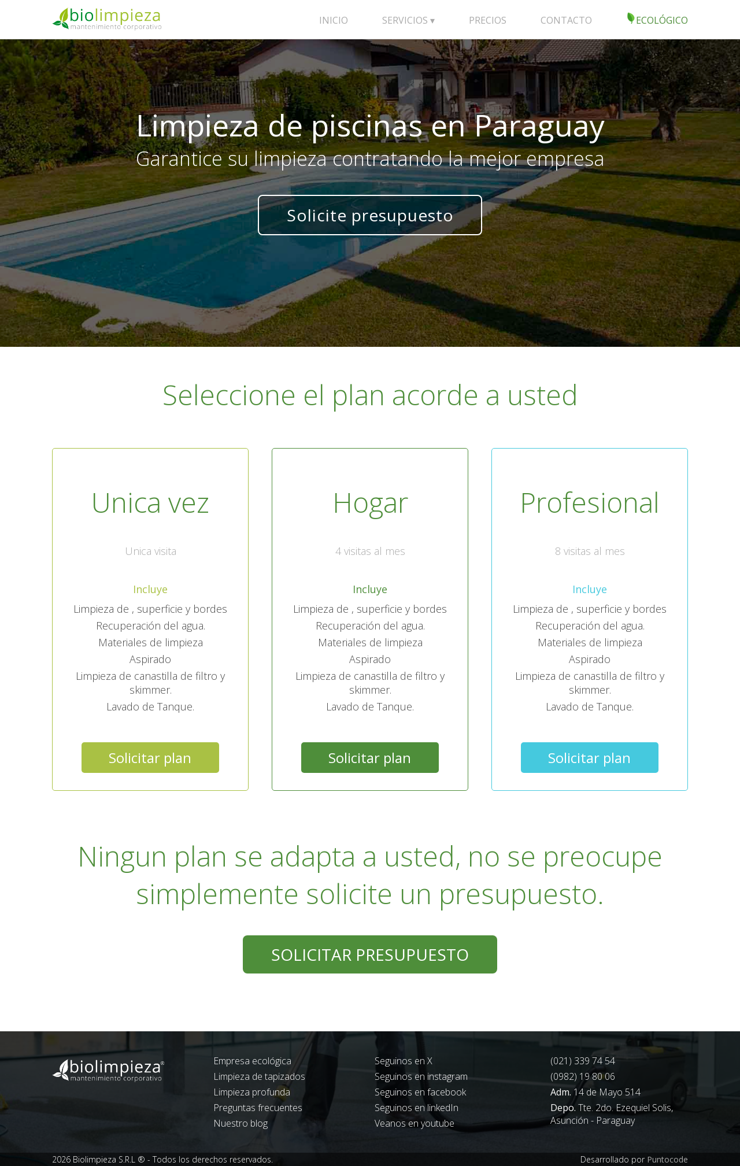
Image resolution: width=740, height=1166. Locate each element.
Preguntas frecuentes (257, 1107)
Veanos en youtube (414, 1123)
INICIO (333, 20)
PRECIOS (487, 20)
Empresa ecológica (252, 1060)
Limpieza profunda (251, 1092)
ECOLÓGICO (657, 19)
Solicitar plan (150, 757)
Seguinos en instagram (421, 1076)
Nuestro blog (240, 1123)
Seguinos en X (403, 1060)
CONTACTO (566, 20)
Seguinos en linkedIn (416, 1107)
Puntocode (667, 1159)
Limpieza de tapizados (259, 1076)
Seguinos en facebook (420, 1092)
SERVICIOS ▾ (408, 20)
